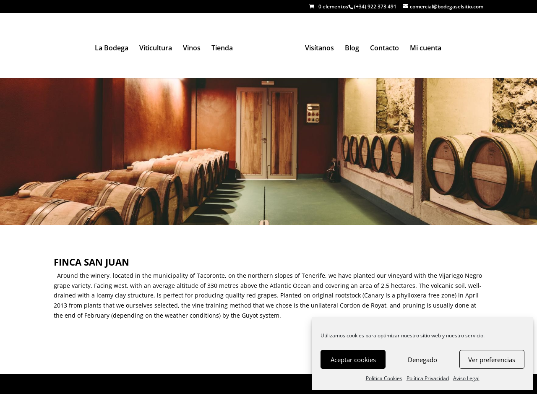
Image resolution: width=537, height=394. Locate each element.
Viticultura (155, 48)
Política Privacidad (428, 378)
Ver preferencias (491, 359)
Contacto (384, 48)
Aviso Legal (466, 378)
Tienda (222, 48)
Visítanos (319, 48)
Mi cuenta (425, 48)
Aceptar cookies (353, 359)
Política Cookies (384, 378)
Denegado (422, 359)
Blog (352, 48)
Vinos (192, 48)
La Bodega (111, 48)
